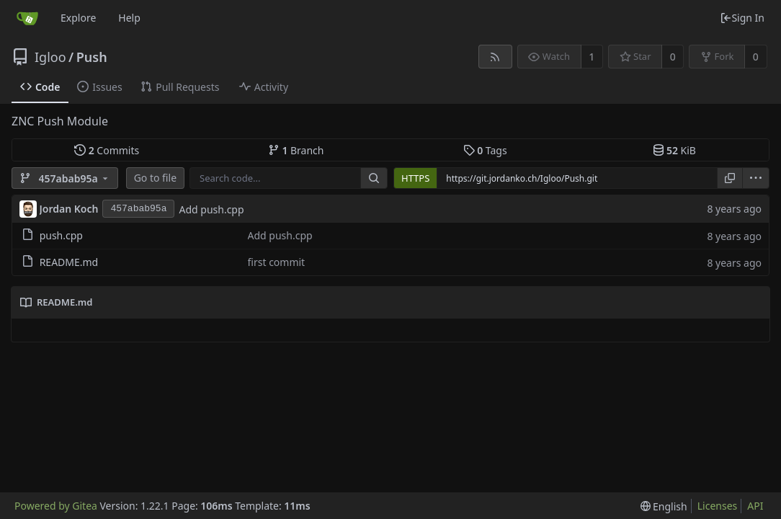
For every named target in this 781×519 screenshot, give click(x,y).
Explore (78, 18)
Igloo (50, 57)
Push (91, 57)
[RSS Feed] (495, 56)
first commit (276, 262)
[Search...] (374, 178)
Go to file (155, 178)
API (755, 506)
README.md (69, 262)
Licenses (717, 506)
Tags (485, 150)
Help (129, 18)
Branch (296, 150)
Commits (106, 150)
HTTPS (415, 178)
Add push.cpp (211, 209)
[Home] (27, 18)
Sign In (742, 18)
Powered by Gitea (55, 506)
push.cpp (61, 235)
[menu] (755, 178)
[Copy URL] (730, 178)
